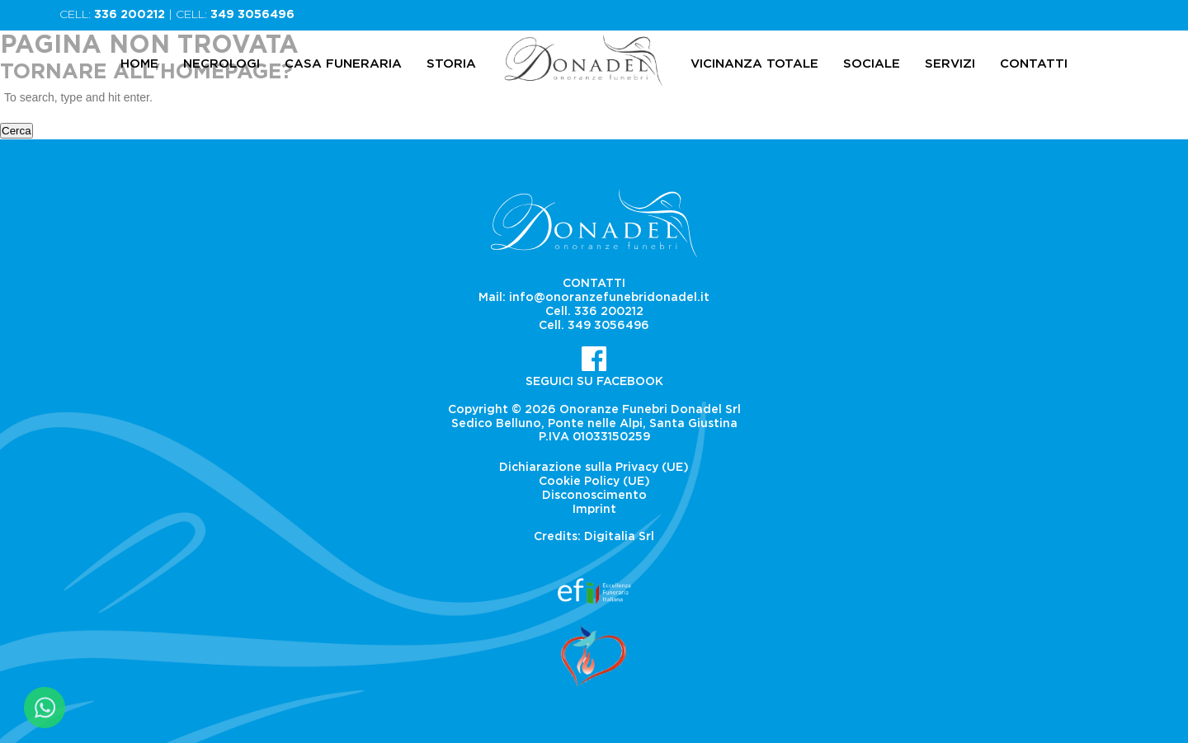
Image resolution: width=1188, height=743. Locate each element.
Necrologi (221, 64)
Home (139, 64)
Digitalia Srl (619, 537)
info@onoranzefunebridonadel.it (609, 297)
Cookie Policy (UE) (594, 481)
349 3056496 (252, 15)
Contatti (1034, 64)
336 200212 (129, 15)
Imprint (594, 509)
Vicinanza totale (754, 64)
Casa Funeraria (343, 64)
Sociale (871, 64)
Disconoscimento (594, 495)
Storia (451, 64)
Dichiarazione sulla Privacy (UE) (594, 467)
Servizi (950, 64)
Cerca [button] (16, 131)
